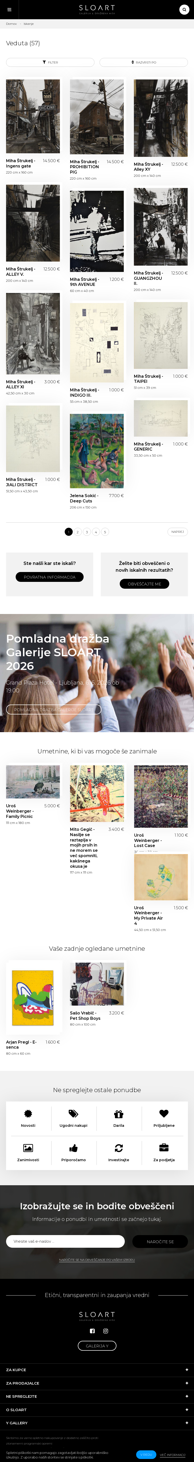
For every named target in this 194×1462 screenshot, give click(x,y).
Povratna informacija (50, 577)
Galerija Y (97, 1346)
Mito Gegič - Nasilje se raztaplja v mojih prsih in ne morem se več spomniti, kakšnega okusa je (84, 848)
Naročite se (160, 1241)
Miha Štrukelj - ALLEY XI (20, 384)
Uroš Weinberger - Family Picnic (20, 811)
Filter (50, 62)
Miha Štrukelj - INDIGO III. (84, 393)
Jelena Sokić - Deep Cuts (84, 498)
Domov (11, 24)
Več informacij (172, 1455)
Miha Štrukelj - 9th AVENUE (84, 282)
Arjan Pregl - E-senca (21, 1045)
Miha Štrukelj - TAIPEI (148, 379)
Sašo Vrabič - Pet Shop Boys (85, 1016)
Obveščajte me (144, 584)
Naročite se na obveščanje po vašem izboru (97, 1260)
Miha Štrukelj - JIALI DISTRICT (22, 482)
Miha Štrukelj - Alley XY (148, 167)
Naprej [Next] (178, 532)
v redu (146, 1454)
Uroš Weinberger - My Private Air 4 (148, 915)
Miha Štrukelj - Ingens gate (20, 163)
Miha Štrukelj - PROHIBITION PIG (84, 167)
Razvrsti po (144, 62)
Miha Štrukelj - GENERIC (148, 447)
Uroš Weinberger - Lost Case (148, 840)
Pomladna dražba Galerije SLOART (53, 709)
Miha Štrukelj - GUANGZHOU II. (148, 278)
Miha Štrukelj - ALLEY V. (20, 272)
